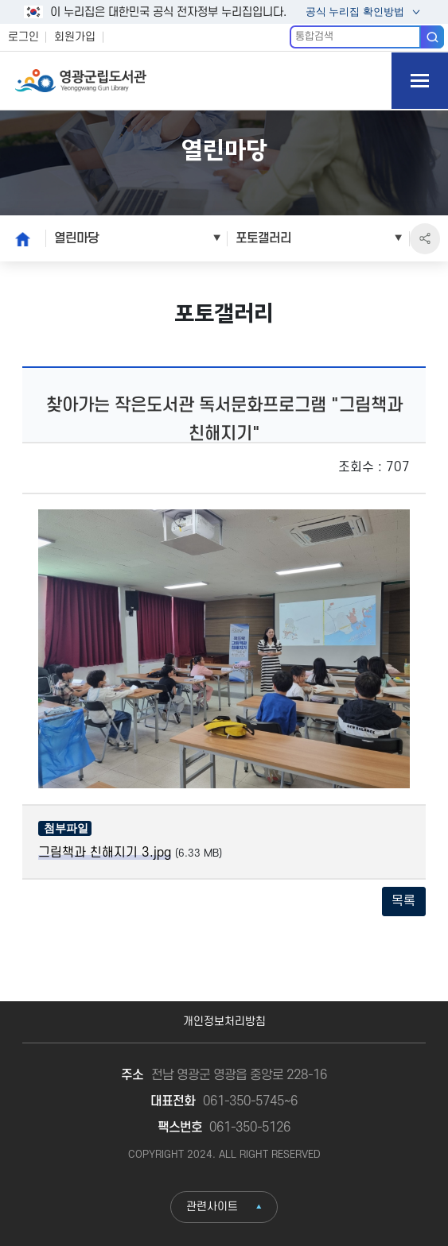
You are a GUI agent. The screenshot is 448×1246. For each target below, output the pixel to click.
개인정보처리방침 (224, 1021)
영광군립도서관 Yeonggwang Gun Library (80, 80)
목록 (403, 901)
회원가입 (74, 37)
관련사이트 (212, 1207)
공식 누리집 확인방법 (354, 13)
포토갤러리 (263, 238)
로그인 (23, 37)
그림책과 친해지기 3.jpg (104, 853)
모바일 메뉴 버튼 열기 (420, 80)
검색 (432, 36)
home (18, 238)
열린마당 (76, 238)
